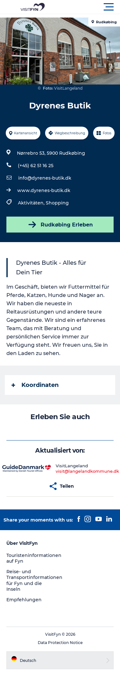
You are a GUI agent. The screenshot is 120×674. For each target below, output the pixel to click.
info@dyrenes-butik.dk (44, 178)
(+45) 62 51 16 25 (35, 165)
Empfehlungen (24, 600)
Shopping (57, 203)
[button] (89, 7)
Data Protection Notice (60, 642)
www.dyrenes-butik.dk (43, 190)
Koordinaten (35, 385)
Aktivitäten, (32, 203)
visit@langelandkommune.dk (87, 471)
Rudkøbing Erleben (60, 224)
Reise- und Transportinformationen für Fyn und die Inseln (34, 580)
